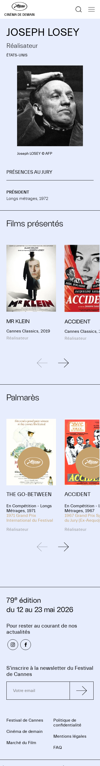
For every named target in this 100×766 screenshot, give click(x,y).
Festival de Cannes (24, 720)
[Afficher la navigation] (91, 9)
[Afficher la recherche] (78, 9)
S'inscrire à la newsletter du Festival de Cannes (49, 671)
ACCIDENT (77, 494)
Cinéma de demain (24, 731)
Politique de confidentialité (67, 723)
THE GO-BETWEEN (29, 494)
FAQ (57, 747)
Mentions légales (69, 736)
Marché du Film (21, 742)
